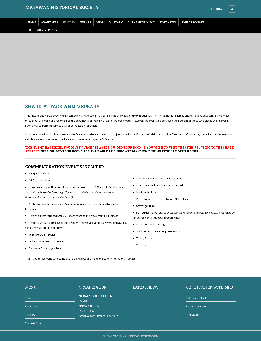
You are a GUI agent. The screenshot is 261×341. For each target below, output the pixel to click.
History (69, 22)
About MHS (49, 22)
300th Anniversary (42, 30)
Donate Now (213, 9)
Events (85, 22)
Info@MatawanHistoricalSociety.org (98, 315)
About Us (32, 306)
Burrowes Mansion (130, 151)
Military (116, 22)
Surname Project (141, 22)
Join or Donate (192, 22)
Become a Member (198, 297)
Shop (100, 22)
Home (32, 22)
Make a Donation (197, 306)
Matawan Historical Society (62, 7)
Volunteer (168, 22)
